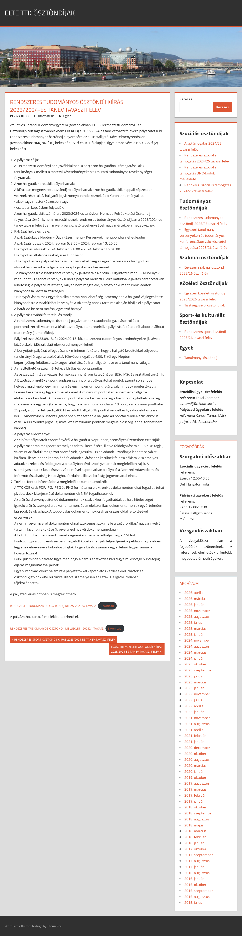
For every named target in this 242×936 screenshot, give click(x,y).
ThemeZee (54, 926)
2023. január (194, 688)
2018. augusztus (197, 819)
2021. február (195, 735)
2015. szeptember (198, 890)
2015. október (195, 884)
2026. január (194, 604)
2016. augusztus (197, 873)
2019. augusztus (197, 783)
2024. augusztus (197, 646)
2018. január (194, 843)
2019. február (195, 795)
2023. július (193, 676)
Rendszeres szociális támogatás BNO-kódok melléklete (198, 173)
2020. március (195, 765)
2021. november (197, 717)
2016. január (194, 878)
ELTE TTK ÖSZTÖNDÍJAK (41, 12)
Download (107, 606)
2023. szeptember (198, 670)
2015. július (193, 902)
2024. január (194, 658)
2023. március (195, 682)
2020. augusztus (197, 759)
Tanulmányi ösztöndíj (200, 357)
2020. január (194, 771)
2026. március (195, 598)
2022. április (193, 706)
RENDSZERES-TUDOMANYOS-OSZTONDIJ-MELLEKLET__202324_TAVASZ (56, 628)
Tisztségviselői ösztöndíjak (204, 305)
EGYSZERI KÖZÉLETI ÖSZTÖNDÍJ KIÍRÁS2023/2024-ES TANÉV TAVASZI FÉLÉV (136, 649)
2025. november (197, 610)
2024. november (197, 640)
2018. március (195, 831)
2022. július (193, 700)
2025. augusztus (197, 616)
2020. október (195, 753)
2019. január (194, 801)
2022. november (197, 694)
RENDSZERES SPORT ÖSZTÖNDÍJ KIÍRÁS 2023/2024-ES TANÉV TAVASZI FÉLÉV (64, 640)
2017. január (194, 866)
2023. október (195, 664)
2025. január (194, 634)
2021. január (194, 741)
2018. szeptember (198, 813)
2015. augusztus (197, 896)
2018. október (195, 807)
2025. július (193, 622)
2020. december (197, 747)
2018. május (193, 825)
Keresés (186, 99)
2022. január (194, 711)
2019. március (195, 789)
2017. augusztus (197, 860)
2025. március (195, 628)
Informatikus (45, 116)
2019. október (195, 777)
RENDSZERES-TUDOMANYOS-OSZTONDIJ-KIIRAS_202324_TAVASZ (53, 606)
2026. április (193, 592)
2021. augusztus (197, 723)
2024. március (195, 652)
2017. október (195, 849)
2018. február (195, 837)
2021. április (193, 729)
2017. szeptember (198, 854)
